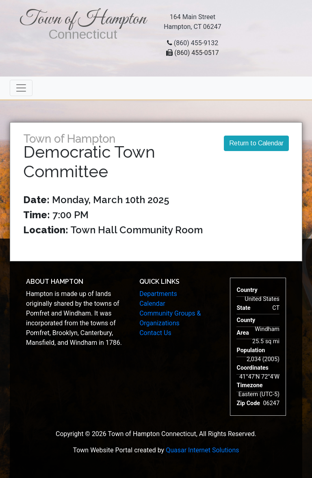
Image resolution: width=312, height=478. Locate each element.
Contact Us (155, 333)
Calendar (152, 303)
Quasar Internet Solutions (202, 450)
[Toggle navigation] (21, 88)
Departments (158, 294)
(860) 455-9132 (196, 43)
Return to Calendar (256, 143)
